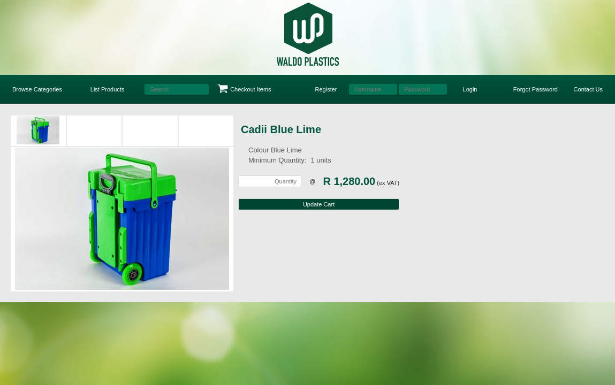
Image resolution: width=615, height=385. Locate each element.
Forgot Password (535, 89)
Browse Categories (37, 89)
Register (326, 89)
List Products (107, 89)
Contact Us (588, 89)
